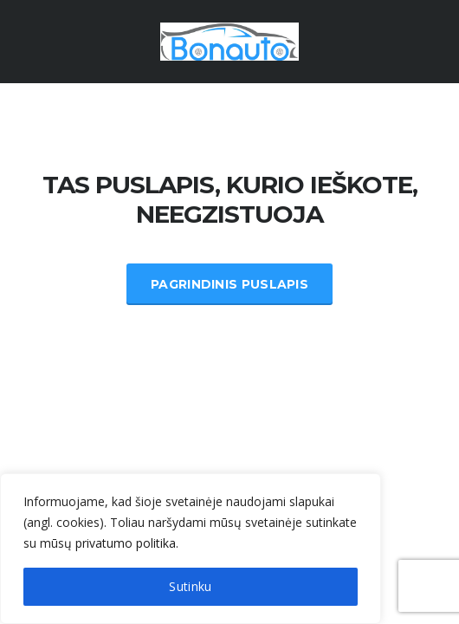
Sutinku (190, 586)
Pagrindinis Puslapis (229, 284)
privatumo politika (125, 543)
